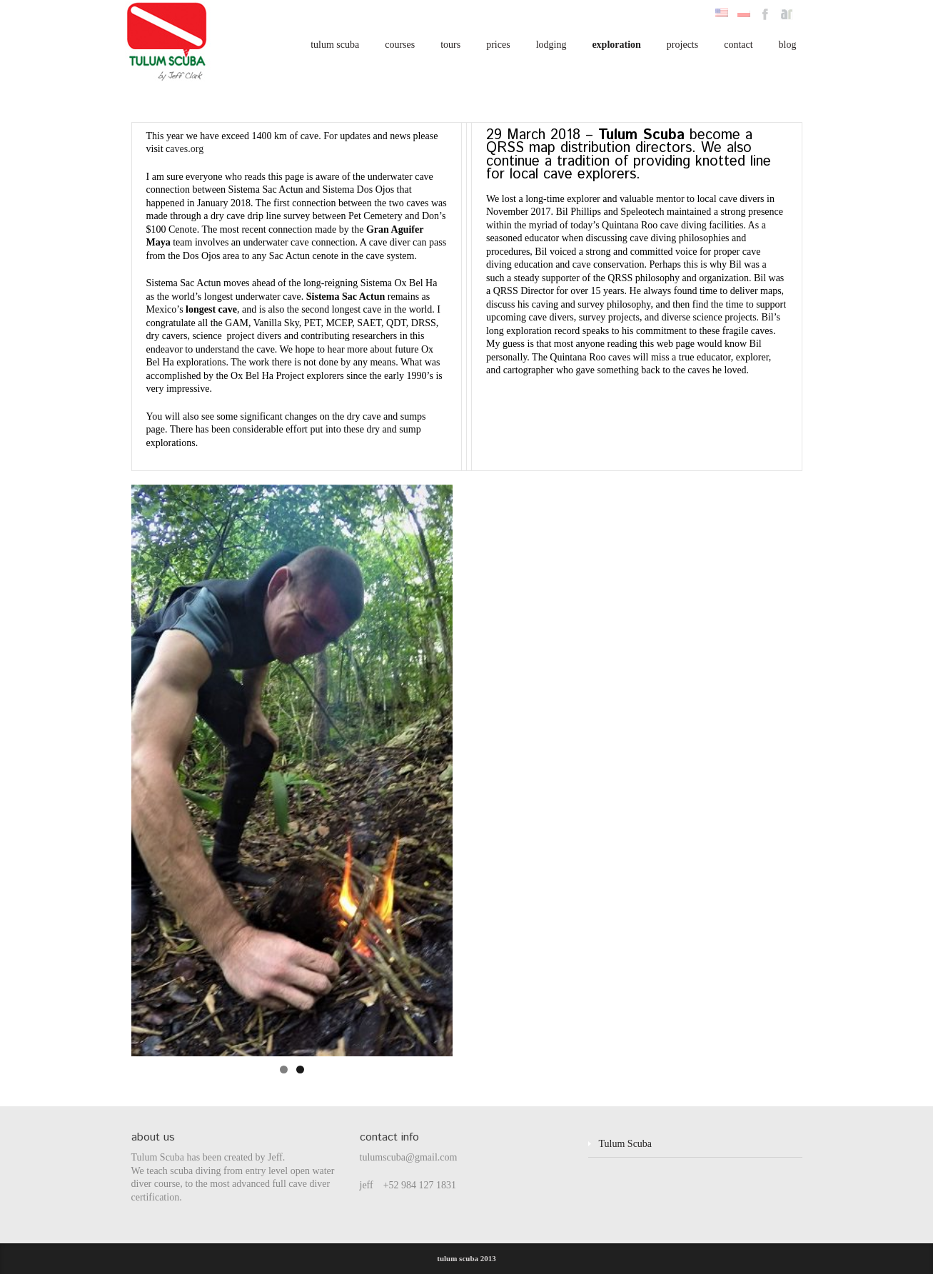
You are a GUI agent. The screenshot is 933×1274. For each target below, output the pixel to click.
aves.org (186, 148)
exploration (616, 44)
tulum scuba (335, 44)
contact (738, 44)
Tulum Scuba (625, 1143)
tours (450, 44)
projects (682, 44)
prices (498, 44)
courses (400, 44)
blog (788, 44)
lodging (551, 44)
